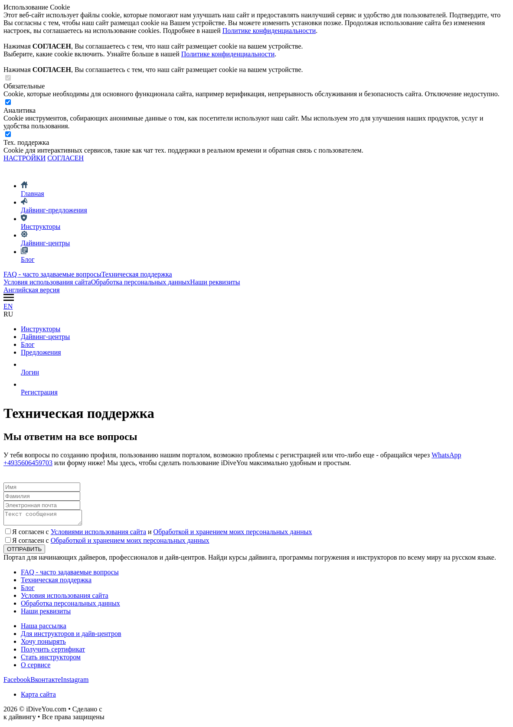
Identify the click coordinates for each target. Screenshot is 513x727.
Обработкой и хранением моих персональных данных (233, 534)
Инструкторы (40, 329)
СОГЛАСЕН (65, 158)
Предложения (41, 352)
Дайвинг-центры (45, 336)
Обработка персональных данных (140, 282)
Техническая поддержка (136, 274)
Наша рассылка (43, 628)
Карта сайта (38, 697)
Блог (28, 344)
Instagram (74, 682)
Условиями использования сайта (98, 534)
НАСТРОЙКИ (24, 158)
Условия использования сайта (47, 282)
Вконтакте (45, 682)
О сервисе (35, 667)
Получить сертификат (53, 651)
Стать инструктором (51, 659)
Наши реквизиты (215, 282)
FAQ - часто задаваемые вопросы (52, 274)
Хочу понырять (43, 644)
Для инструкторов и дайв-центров (71, 636)
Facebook (16, 682)
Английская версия (31, 289)
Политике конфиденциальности (269, 30)
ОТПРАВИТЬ (24, 551)
